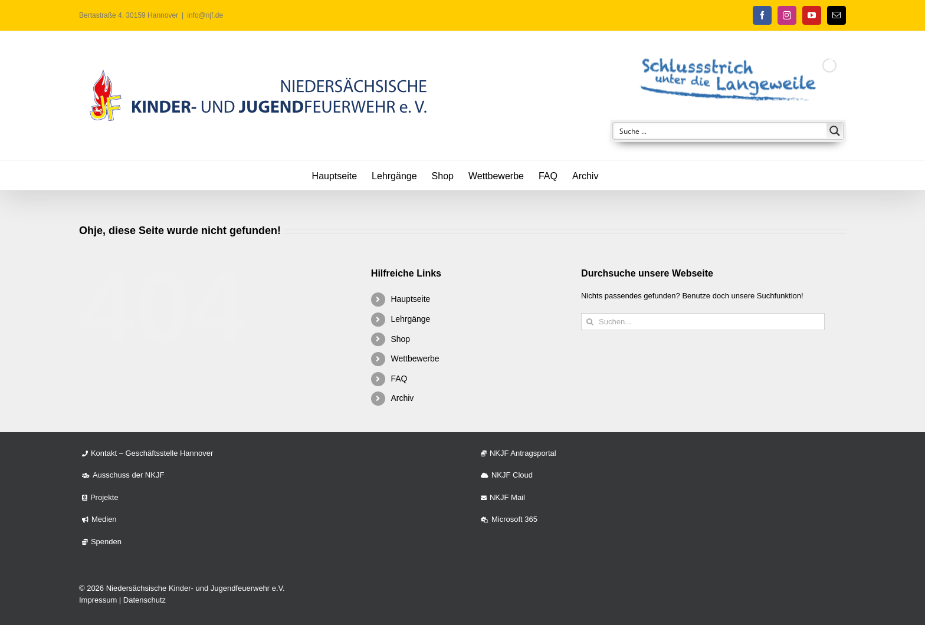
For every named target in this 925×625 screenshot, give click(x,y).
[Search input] (720, 131)
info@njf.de (205, 15)
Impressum (98, 600)
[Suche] (589, 321)
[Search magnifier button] (834, 131)
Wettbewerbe (415, 358)
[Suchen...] (703, 321)
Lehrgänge (410, 319)
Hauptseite (410, 299)
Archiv (402, 398)
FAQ (399, 378)
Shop (400, 339)
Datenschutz (144, 600)
